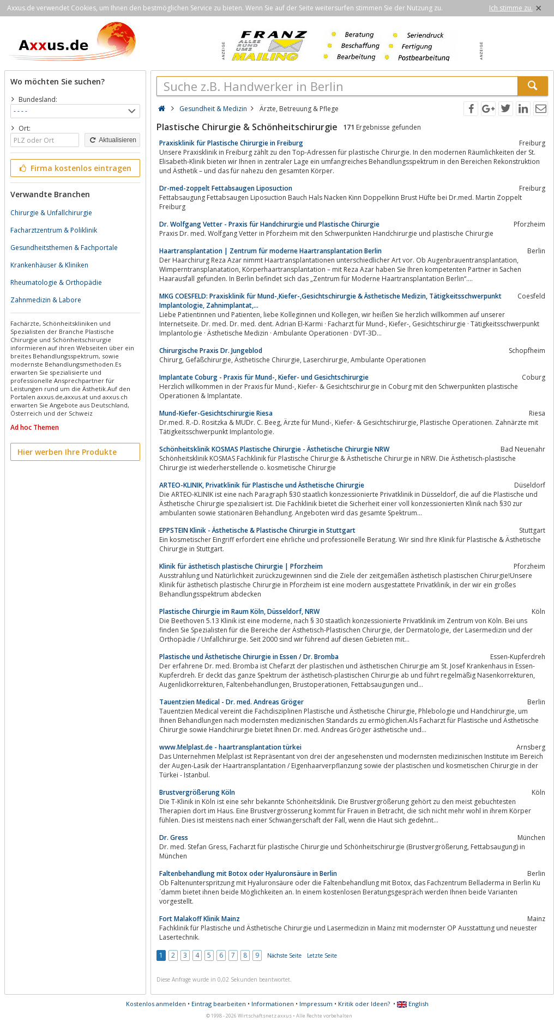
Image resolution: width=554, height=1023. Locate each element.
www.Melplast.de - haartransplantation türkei (230, 747)
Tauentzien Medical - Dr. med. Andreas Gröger (231, 702)
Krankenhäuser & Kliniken (49, 265)
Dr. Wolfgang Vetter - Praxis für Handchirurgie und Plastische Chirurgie (269, 224)
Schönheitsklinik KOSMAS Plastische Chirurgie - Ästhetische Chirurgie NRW (274, 449)
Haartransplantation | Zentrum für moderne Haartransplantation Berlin (270, 250)
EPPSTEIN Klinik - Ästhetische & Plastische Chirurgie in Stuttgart (257, 530)
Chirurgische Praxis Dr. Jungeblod (210, 350)
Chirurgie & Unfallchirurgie (51, 212)
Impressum (316, 1004)
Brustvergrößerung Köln (197, 792)
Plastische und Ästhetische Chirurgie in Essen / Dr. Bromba (249, 656)
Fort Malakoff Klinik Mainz (199, 918)
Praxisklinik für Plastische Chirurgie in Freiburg (231, 143)
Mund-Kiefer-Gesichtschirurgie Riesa (216, 413)
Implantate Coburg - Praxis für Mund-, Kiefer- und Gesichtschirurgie (264, 377)
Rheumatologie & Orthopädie (56, 282)
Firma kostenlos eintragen (74, 168)
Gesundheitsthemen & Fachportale (64, 247)
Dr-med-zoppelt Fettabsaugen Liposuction (225, 188)
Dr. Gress (173, 837)
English (413, 1004)
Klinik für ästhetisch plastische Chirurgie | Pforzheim (241, 566)
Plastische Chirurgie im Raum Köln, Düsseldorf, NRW (239, 611)
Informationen (272, 1004)
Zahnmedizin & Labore (45, 300)
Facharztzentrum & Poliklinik (53, 230)
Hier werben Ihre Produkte (67, 452)
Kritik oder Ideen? (364, 1004)
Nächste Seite (284, 955)
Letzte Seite (322, 955)
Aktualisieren (112, 140)
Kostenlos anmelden (156, 1004)
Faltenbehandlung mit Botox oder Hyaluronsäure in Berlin (248, 873)
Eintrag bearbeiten (218, 1004)
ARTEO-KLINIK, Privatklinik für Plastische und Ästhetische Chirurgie (261, 485)
